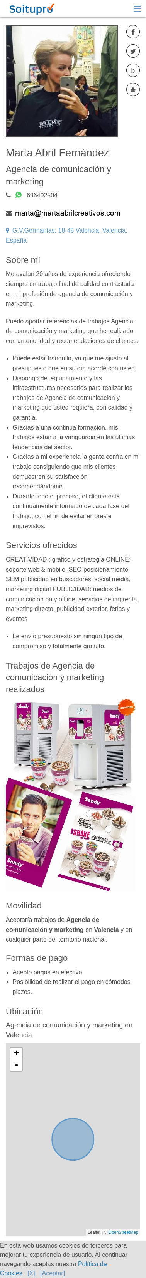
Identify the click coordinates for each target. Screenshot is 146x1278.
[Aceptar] (52, 1273)
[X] (31, 1273)
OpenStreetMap (123, 1232)
